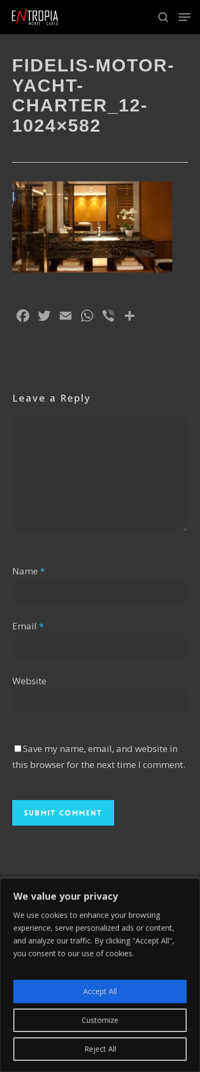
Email (28, 626)
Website (29, 681)
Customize (100, 1020)
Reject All (100, 1049)
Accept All (100, 991)
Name (28, 571)
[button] (184, 17)
